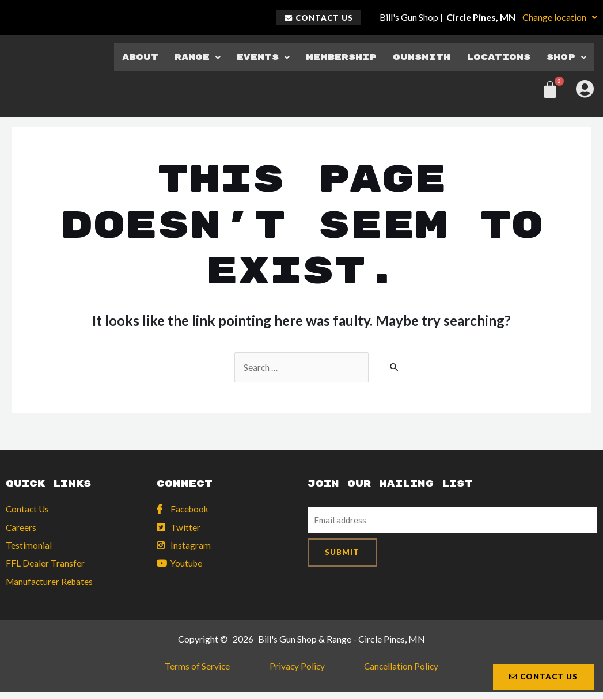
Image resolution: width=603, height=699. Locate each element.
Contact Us (28, 509)
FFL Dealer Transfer (45, 565)
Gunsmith (417, 56)
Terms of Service (212, 670)
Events (254, 56)
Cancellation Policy (386, 670)
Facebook (190, 509)
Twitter (185, 528)
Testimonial (29, 546)
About (129, 56)
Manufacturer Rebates (51, 583)
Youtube (187, 565)
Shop (566, 56)
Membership (334, 56)
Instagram (190, 546)
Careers (21, 528)
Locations (497, 56)
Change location (559, 17)
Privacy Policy (296, 670)
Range (187, 56)
